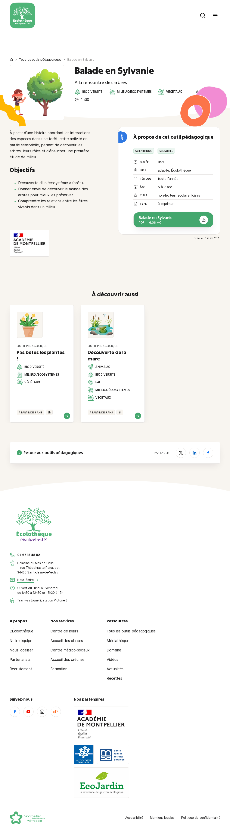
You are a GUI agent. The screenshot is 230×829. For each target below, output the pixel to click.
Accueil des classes (66, 641)
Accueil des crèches (67, 659)
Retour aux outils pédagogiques (50, 452)
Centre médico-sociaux (70, 650)
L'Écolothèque (21, 631)
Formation (58, 669)
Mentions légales (162, 817)
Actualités (115, 669)
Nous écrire (25, 580)
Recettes (114, 678)
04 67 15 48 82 (28, 555)
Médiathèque (118, 641)
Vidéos (112, 659)
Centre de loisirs (64, 631)
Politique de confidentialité (200, 817)
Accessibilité (134, 817)
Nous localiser (21, 650)
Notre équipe (21, 641)
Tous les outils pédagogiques (40, 59)
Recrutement (21, 669)
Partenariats (20, 659)
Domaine (114, 650)
